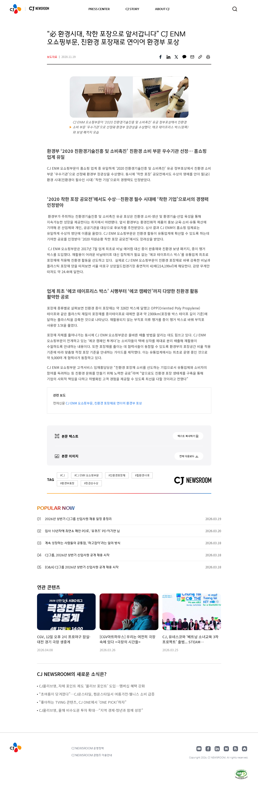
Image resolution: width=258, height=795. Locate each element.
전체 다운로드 (186, 456)
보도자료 (52, 57)
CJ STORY (132, 9)
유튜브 (199, 748)
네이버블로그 (226, 748)
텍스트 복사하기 (186, 436)
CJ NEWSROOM (15, 9)
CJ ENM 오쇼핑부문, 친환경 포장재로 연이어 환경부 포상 (104, 403)
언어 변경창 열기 (245, 8)
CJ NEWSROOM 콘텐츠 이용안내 (91, 755)
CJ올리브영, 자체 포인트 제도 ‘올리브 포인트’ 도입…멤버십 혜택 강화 (92, 685)
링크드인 (217, 748)
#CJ (62, 475)
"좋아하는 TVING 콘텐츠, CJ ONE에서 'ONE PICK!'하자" (83, 702)
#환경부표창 (67, 483)
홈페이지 (244, 748)
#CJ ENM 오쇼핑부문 (86, 475)
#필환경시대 (142, 475)
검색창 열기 (234, 9)
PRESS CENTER (99, 9)
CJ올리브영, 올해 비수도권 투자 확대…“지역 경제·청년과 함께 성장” (91, 710)
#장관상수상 (91, 483)
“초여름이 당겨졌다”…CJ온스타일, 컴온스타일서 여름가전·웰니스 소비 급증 (97, 694)
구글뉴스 (235, 748)
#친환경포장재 (117, 475)
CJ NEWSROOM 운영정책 (87, 748)
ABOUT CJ (162, 9)
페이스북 (208, 748)
